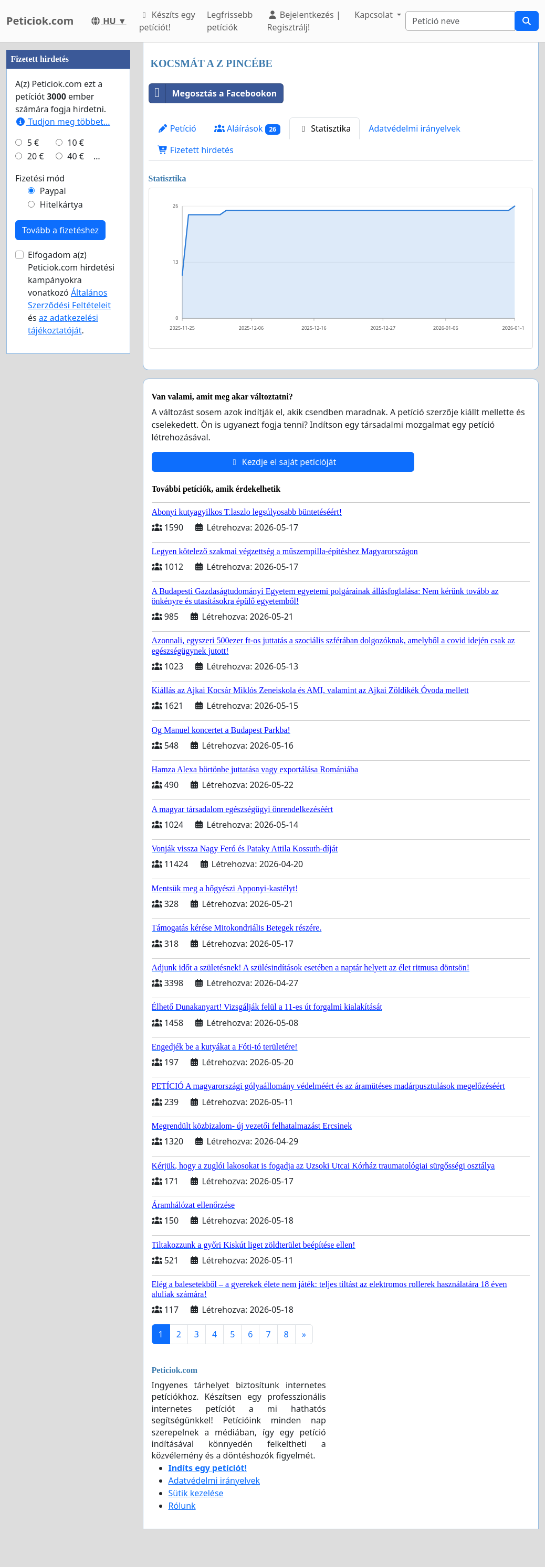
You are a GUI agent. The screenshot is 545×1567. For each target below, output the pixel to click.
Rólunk (182, 1505)
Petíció (177, 128)
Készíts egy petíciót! (167, 21)
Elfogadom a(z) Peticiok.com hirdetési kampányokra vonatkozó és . (71, 292)
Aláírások (247, 129)
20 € (35, 156)
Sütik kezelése (196, 1493)
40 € (75, 156)
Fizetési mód (40, 178)
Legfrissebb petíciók (230, 21)
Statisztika (324, 128)
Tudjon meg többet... (62, 121)
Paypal (53, 191)
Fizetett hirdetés (196, 150)
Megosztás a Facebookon (213, 93)
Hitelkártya (61, 204)
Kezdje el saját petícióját (283, 462)
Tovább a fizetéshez (60, 230)
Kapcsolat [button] (374, 14)
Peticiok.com (40, 21)
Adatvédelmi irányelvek (414, 128)
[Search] (460, 21)
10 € (75, 142)
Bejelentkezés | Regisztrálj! (304, 21)
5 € (33, 142)
